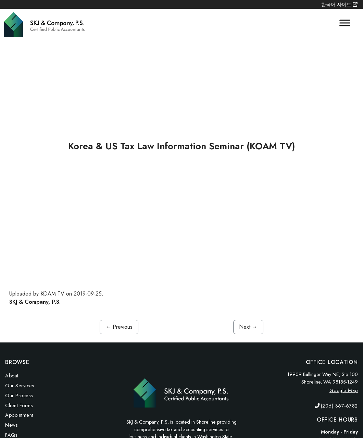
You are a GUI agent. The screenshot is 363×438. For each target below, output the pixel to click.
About (11, 375)
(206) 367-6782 (339, 405)
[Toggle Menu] (344, 23)
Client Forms (19, 405)
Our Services (19, 385)
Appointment (19, 415)
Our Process (19, 395)
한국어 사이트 (339, 4)
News (11, 425)
